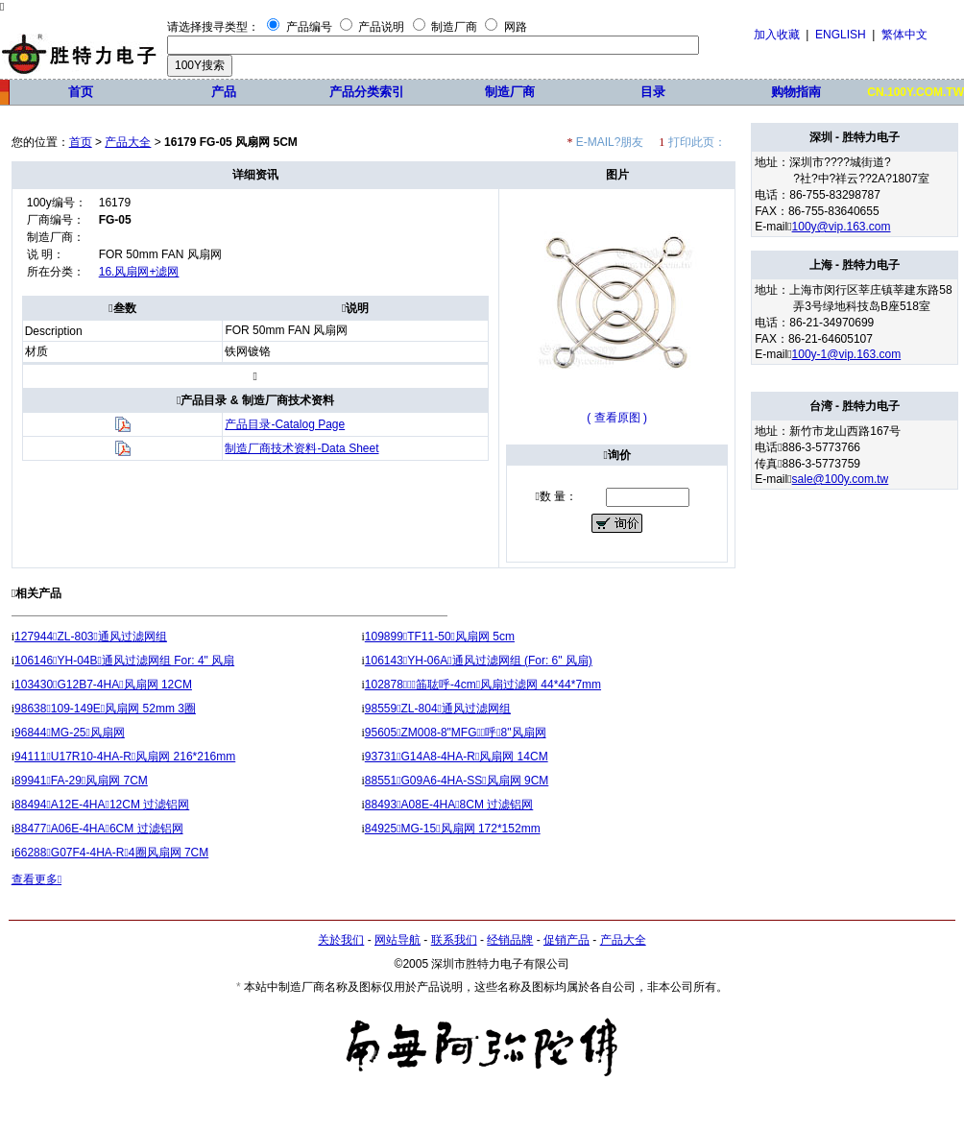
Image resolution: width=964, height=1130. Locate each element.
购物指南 (796, 91)
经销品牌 (510, 940)
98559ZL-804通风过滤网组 (438, 708)
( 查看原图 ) (617, 417)
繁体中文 (904, 34)
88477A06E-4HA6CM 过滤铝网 (98, 828)
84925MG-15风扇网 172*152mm (453, 828)
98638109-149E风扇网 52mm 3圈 (105, 708)
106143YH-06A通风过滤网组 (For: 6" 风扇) (478, 660)
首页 (80, 91)
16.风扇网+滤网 (139, 271)
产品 (223, 91)
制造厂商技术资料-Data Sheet (301, 448)
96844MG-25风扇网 (69, 732)
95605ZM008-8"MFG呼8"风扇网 (455, 732)
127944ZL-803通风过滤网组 (90, 636)
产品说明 (381, 27)
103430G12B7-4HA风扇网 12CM (103, 684)
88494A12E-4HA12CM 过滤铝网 (101, 804)
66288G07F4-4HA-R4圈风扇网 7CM (111, 852)
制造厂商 (454, 27)
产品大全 (128, 142)
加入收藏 (777, 34)
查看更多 (36, 879)
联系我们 (454, 940)
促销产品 (566, 940)
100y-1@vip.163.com (847, 354)
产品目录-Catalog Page (285, 424)
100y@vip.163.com (841, 226)
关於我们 (341, 940)
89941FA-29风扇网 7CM (81, 780)
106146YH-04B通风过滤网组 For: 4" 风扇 (124, 660)
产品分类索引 (366, 91)
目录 (652, 91)
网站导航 (397, 940)
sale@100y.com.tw (840, 479)
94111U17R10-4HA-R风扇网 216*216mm (124, 756)
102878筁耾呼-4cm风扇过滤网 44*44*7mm (483, 684)
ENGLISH (840, 34)
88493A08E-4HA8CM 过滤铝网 (449, 804)
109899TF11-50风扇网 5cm (440, 636)
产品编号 (309, 27)
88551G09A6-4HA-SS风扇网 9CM (457, 780)
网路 (515, 27)
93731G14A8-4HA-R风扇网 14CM (456, 756)
